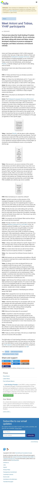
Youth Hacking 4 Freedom (16, 351)
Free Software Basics (8, 381)
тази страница (13, 10)
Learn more (6, 411)
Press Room (6, 376)
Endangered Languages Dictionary (20, 57)
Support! (6, 366)
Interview (7, 351)
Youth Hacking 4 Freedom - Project (10, 354)
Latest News (6, 378)
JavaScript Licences (8, 474)
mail (27, 346)
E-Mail (25, 363)
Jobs (4, 465)
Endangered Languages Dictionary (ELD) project (21, 99)
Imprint (5, 467)
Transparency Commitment (10, 472)
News (4, 18)
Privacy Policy (6, 469)
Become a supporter (8, 395)
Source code (6, 476)
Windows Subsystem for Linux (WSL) (17, 224)
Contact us (6, 462)
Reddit (7, 363)
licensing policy (15, 460)
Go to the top (34, 441)
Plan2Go (4, 64)
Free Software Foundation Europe (23, 453)
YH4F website (7, 345)
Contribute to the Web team (10, 479)
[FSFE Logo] (4, 3)
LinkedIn (16, 363)
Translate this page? (8, 481)
